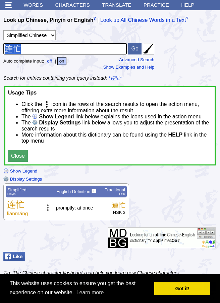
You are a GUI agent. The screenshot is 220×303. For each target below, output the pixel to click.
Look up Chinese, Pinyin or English (48, 20)
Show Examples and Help (129, 67)
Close (18, 156)
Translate (116, 5)
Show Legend (20, 171)
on (61, 61)
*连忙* (115, 78)
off (49, 61)
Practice (156, 5)
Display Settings (22, 179)
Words (33, 5)
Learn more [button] (90, 292)
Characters (72, 5)
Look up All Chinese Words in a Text (143, 20)
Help (187, 5)
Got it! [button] (182, 288)
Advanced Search (136, 59)
